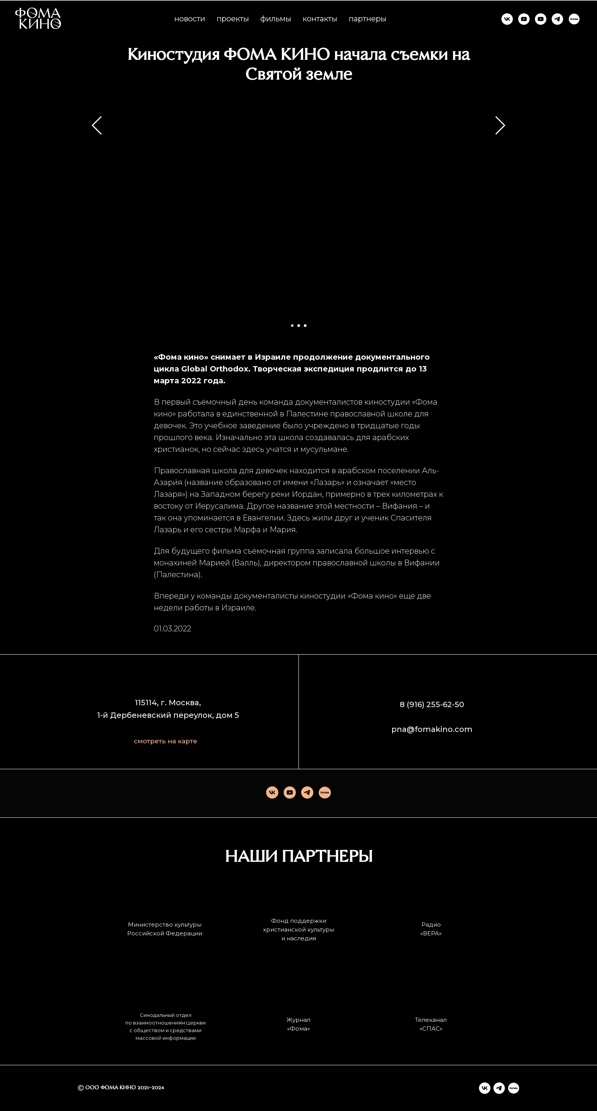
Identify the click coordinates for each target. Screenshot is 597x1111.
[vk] (272, 792)
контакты (320, 18)
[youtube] (290, 792)
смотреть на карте (165, 741)
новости (189, 18)
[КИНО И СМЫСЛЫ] (540, 19)
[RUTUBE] (574, 19)
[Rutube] (325, 792)
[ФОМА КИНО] (507, 19)
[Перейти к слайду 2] (298, 325)
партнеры (367, 18)
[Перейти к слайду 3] (305, 325)
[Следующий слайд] (500, 208)
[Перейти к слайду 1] (292, 325)
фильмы (275, 18)
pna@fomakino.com (431, 729)
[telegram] (307, 792)
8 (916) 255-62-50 (432, 704)
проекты (233, 18)
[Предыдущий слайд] (97, 208)
